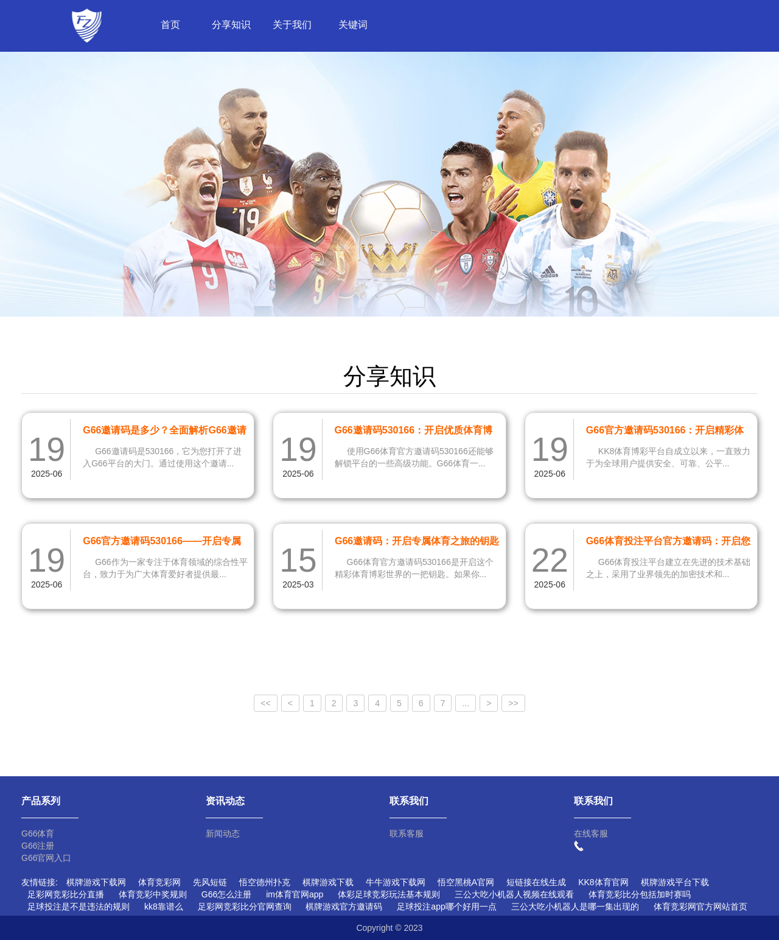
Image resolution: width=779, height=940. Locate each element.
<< (265, 703)
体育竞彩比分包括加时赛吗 (640, 894)
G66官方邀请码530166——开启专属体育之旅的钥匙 (162, 543)
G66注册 (37, 846)
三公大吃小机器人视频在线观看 (514, 894)
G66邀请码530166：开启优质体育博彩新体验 (414, 432)
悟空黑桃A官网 (466, 882)
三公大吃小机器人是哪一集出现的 (575, 906)
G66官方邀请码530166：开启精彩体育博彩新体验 (665, 432)
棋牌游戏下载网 (96, 882)
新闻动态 (223, 833)
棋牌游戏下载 (328, 882)
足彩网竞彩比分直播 (65, 894)
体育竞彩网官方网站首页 (700, 906)
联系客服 (407, 833)
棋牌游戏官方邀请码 (344, 906)
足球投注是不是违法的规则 (78, 906)
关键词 (353, 24)
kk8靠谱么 (163, 906)
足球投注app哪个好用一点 (446, 906)
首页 (170, 24)
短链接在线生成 (536, 882)
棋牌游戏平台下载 (675, 882)
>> (513, 703)
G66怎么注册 (226, 894)
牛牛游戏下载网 (395, 882)
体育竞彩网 (159, 882)
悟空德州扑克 (264, 882)
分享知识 (231, 24)
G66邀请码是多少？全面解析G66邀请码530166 (164, 432)
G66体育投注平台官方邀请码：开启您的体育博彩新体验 (668, 543)
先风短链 (210, 882)
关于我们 (292, 24)
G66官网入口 (46, 858)
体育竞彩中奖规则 (153, 894)
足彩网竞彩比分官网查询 (245, 906)
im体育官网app (294, 894)
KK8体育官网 (603, 882)
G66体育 (37, 833)
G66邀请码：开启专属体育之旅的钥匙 (417, 541)
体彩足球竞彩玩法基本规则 (389, 894)
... (465, 703)
